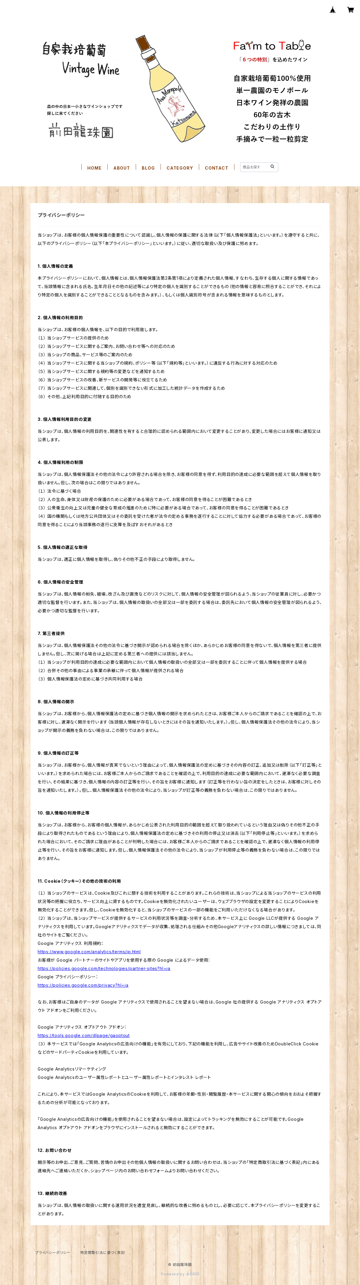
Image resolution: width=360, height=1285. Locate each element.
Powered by (180, 1274)
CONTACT (216, 167)
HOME (94, 167)
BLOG (148, 167)
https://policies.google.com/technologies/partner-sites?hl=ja (104, 968)
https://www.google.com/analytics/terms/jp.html (89, 951)
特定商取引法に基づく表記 (102, 1252)
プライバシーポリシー (53, 1252)
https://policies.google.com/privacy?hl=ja (83, 985)
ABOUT (121, 167)
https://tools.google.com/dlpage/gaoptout (84, 1035)
